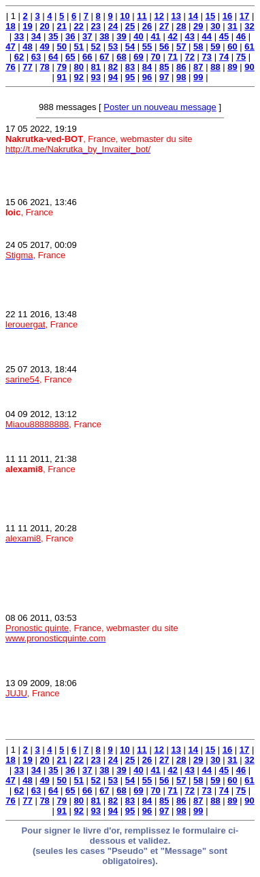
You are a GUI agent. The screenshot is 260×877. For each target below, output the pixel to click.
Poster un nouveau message (159, 107)
